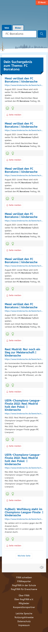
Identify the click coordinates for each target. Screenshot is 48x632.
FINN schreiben (24, 577)
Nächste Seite (24, 555)
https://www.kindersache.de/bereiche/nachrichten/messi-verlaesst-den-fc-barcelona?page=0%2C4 (24, 175)
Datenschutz (24, 621)
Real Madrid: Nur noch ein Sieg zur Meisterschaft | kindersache (22, 352)
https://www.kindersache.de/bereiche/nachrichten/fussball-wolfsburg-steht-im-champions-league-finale (24, 519)
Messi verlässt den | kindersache (21, 80)
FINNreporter (24, 581)
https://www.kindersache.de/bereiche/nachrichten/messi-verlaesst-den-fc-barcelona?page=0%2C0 (24, 311)
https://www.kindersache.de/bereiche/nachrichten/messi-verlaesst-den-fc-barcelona (24, 220)
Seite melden (13, 114)
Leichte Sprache (24, 613)
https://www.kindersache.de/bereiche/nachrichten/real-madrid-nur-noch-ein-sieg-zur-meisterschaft (24, 359)
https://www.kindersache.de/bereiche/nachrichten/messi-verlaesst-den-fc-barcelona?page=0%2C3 (24, 85)
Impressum (24, 625)
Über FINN (24, 595)
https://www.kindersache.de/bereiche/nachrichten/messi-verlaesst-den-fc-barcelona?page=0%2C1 (24, 130)
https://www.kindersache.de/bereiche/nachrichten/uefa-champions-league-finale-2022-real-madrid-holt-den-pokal (24, 413)
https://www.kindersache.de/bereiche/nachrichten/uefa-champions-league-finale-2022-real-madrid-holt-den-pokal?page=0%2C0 (24, 468)
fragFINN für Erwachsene (24, 589)
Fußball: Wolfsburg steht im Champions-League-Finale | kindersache (24, 512)
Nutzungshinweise (24, 617)
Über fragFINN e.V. (24, 599)
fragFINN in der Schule (24, 585)
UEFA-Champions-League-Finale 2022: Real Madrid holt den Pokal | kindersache (23, 405)
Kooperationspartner (24, 607)
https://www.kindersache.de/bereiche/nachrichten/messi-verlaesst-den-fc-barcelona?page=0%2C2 (24, 266)
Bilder (18, 28)
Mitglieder (24, 603)
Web (6, 28)
